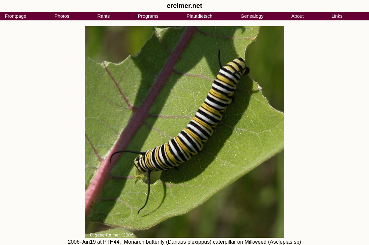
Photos (61, 16)
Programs (148, 16)
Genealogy (252, 16)
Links (337, 16)
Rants (104, 16)
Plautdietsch (199, 16)
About (297, 16)
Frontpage (15, 16)
